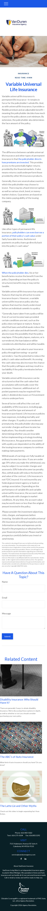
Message (6, 613)
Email (4, 597)
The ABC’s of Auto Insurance (17, 756)
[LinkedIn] (25, 859)
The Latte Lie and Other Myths (18, 805)
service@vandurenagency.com (23, 855)
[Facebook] (21, 859)
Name (5, 581)
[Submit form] (7, 636)
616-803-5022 (26, 833)
